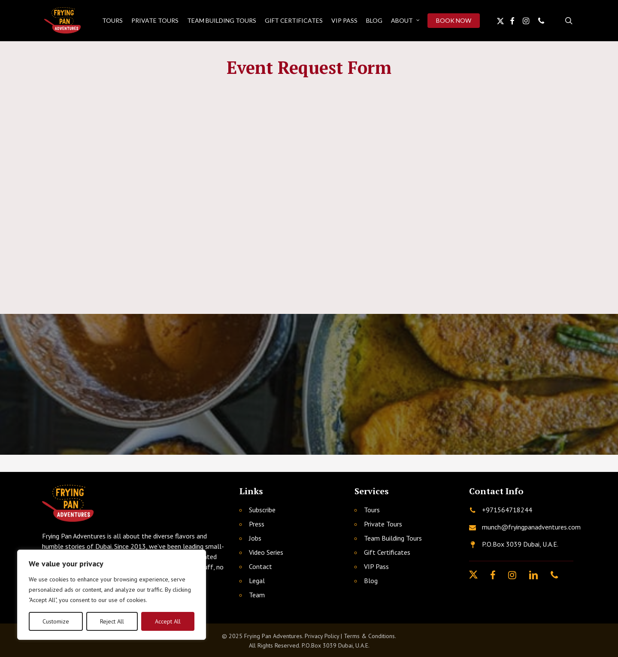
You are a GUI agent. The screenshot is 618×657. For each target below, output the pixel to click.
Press (256, 524)
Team (257, 594)
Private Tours (383, 524)
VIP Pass (376, 566)
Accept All (168, 621)
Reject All (112, 621)
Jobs (255, 538)
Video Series (266, 552)
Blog (371, 580)
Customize (55, 621)
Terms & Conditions (369, 636)
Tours (372, 509)
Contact (260, 566)
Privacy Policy (322, 636)
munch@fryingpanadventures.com (531, 526)
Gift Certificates (387, 552)
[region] (111, 595)
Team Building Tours (393, 538)
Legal (257, 580)
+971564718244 (507, 509)
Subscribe (262, 509)
